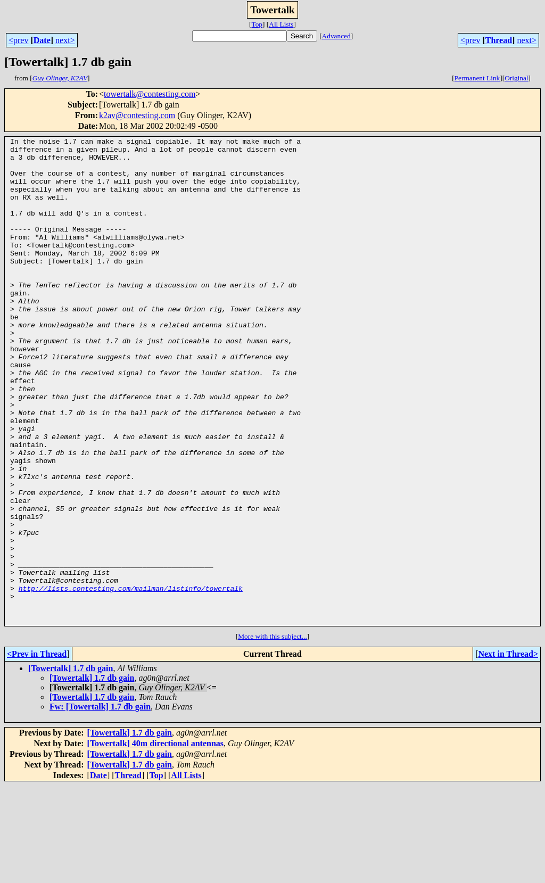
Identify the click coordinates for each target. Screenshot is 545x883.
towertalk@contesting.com (149, 93)
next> (65, 40)
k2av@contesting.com (137, 115)
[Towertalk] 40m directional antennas (155, 840)
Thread (498, 40)
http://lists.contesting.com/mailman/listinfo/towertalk (131, 679)
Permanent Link (477, 78)
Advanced (336, 36)
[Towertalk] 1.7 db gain (70, 765)
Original (516, 78)
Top (256, 24)
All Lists (281, 24)
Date (42, 40)
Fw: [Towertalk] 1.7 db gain (100, 803)
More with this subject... (272, 734)
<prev (18, 40)
